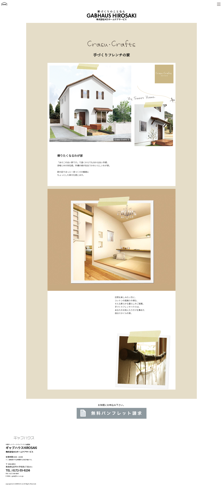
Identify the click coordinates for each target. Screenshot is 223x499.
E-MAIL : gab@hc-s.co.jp (14, 476)
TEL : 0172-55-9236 (18, 470)
